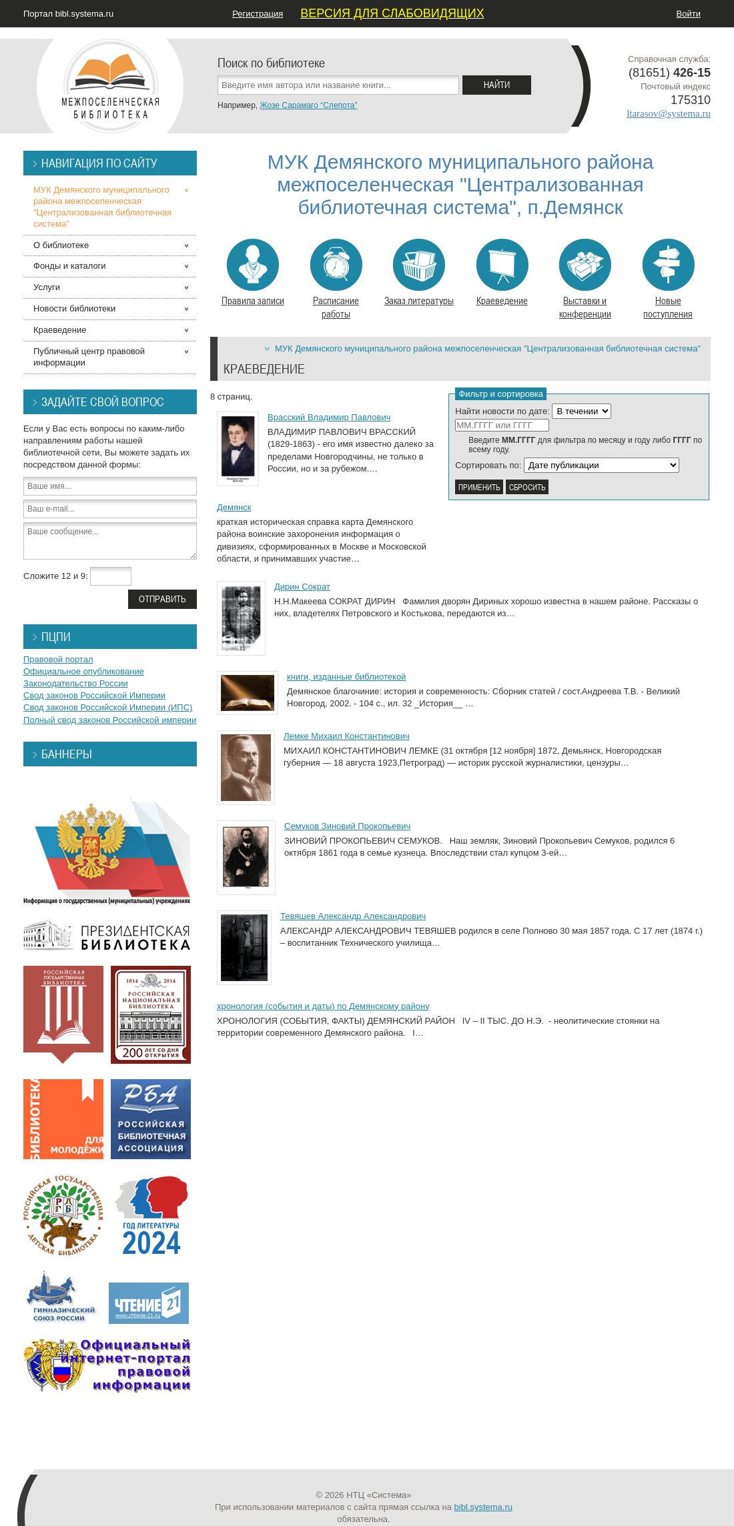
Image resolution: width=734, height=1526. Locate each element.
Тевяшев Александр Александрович (353, 916)
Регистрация (257, 14)
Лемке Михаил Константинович (347, 736)
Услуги (46, 287)
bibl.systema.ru (483, 1507)
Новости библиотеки (74, 308)
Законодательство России (75, 683)
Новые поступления (668, 279)
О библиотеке (61, 245)
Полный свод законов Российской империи (109, 720)
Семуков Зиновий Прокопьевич (347, 826)
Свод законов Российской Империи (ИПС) (107, 707)
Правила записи (253, 273)
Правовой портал (58, 659)
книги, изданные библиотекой (346, 677)
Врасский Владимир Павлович (329, 417)
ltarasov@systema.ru (669, 113)
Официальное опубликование (83, 671)
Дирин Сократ (302, 587)
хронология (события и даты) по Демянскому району (323, 1006)
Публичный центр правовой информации (89, 356)
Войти (689, 14)
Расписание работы (336, 279)
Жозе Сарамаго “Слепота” (308, 105)
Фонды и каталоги (69, 266)
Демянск (234, 507)
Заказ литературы (419, 273)
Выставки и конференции (585, 279)
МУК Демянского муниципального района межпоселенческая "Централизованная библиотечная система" (488, 348)
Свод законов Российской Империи (94, 695)
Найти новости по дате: (502, 411)
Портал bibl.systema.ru (68, 14)
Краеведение (502, 273)
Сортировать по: (488, 465)
